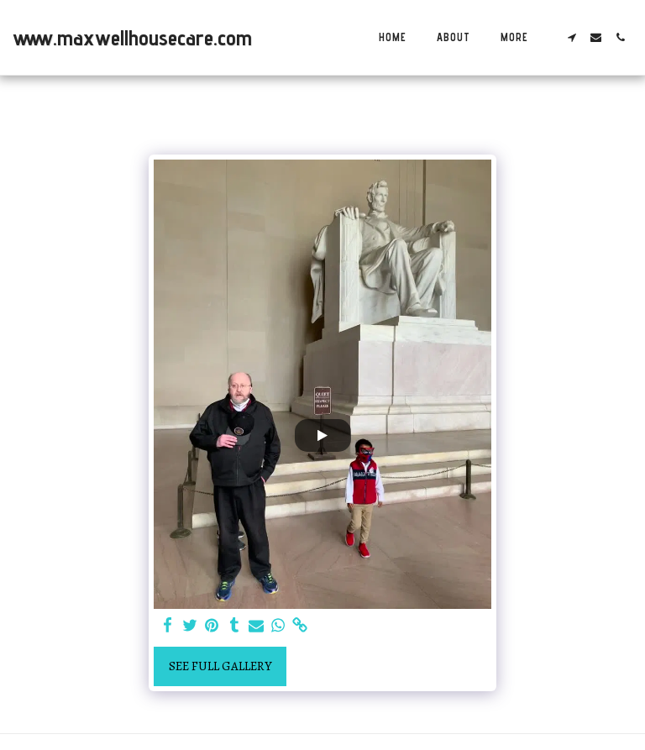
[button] (571, 37)
